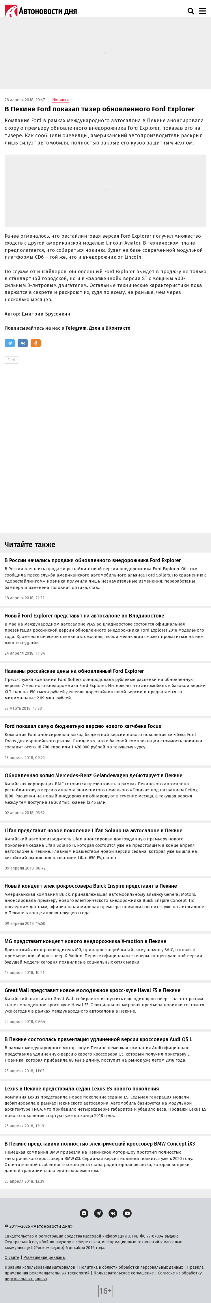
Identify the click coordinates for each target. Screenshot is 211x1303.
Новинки (60, 99)
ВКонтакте (118, 328)
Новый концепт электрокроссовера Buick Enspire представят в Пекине (91, 886)
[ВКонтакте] (23, 343)
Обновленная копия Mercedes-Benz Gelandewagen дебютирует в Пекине (93, 775)
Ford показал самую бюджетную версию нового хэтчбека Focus (83, 726)
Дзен (94, 328)
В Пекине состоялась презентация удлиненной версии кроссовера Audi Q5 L (98, 1039)
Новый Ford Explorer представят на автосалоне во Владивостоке (84, 616)
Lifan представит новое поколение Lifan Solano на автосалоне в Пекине (93, 830)
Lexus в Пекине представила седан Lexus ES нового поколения (82, 1089)
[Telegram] (10, 343)
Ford (11, 360)
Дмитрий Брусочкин (46, 314)
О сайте (12, 1257)
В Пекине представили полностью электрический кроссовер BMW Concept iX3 (100, 1144)
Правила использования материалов (40, 1267)
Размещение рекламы (44, 1257)
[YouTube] (127, 1213)
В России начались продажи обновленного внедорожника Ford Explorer (93, 560)
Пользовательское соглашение (124, 1273)
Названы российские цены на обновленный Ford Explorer (74, 671)
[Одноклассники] (36, 343)
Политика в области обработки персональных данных (131, 1267)
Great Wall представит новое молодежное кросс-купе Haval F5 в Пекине (92, 990)
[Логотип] (41, 11)
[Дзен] (84, 1213)
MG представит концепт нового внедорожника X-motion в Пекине (85, 941)
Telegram (76, 328)
